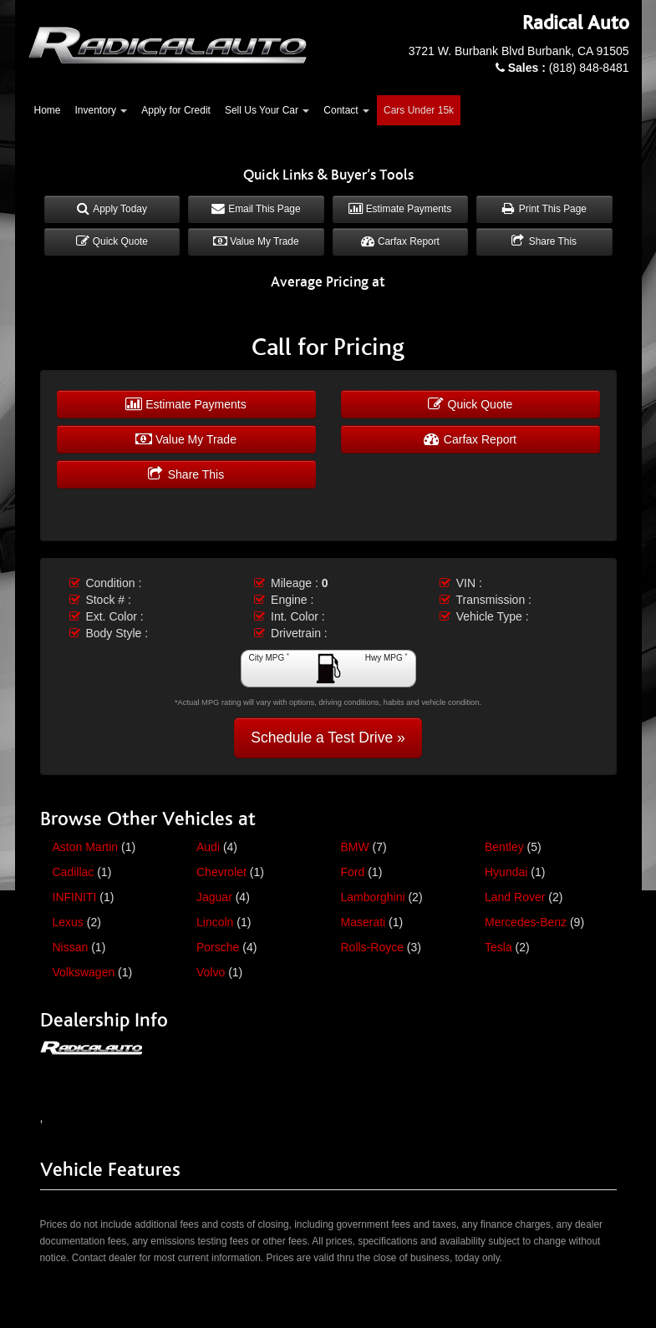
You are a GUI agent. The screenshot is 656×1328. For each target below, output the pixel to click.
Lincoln (214, 922)
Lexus (68, 922)
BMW (355, 847)
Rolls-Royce (372, 947)
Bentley (504, 847)
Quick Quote (112, 241)
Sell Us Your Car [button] (267, 110)
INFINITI (75, 897)
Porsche (217, 947)
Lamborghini (373, 897)
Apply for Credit (176, 110)
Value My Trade (256, 241)
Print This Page (544, 209)
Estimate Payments (399, 209)
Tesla (498, 947)
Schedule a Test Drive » (328, 737)
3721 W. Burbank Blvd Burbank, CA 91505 (519, 51)
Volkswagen (84, 972)
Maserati (363, 922)
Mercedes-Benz (526, 922)
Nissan (71, 947)
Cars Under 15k (419, 110)
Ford (353, 872)
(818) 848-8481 (568, 67)
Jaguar (214, 897)
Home (47, 110)
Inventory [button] (101, 110)
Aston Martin (86, 847)
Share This (544, 241)
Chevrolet (221, 872)
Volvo (210, 972)
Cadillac (73, 872)
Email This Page (256, 209)
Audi (208, 847)
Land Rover (515, 897)
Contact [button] (346, 110)
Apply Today (112, 209)
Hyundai (506, 872)
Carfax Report (400, 241)
